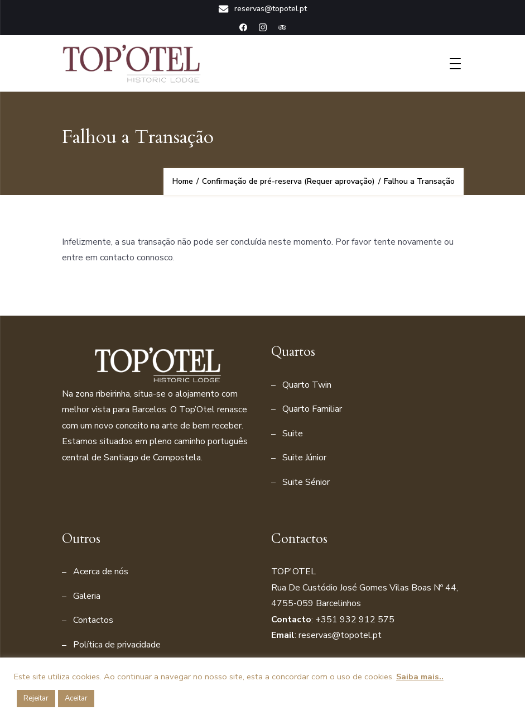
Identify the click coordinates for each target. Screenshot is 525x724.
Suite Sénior (306, 482)
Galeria (86, 596)
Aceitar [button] (76, 698)
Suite (292, 433)
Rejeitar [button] (36, 698)
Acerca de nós (100, 571)
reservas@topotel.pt (262, 9)
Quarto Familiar (312, 409)
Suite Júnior (304, 457)
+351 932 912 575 (354, 619)
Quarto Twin (306, 385)
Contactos (93, 620)
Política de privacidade (117, 645)
